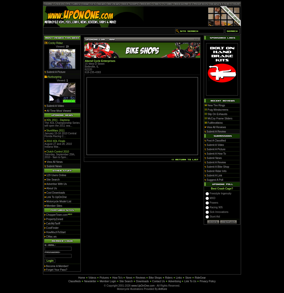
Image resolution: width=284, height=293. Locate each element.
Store (188, 277)
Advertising (174, 281)
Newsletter (90, 281)
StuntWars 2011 (55, 130)
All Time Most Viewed (59, 110)
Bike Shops (155, 277)
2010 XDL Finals (55, 141)
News (129, 277)
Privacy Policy (208, 281)
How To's (117, 277)
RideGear (200, 277)
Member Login (108, 281)
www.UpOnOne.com (143, 285)
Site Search (126, 281)
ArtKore (162, 289)
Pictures (104, 277)
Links (179, 277)
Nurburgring (54, 76)
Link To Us (190, 281)
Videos (92, 277)
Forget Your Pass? (56, 269)
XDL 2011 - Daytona (57, 120)
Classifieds (74, 281)
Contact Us (158, 281)
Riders (169, 277)
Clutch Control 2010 (57, 151)
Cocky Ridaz (55, 43)
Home (81, 277)
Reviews (140, 277)
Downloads (142, 281)
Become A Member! (57, 266)
